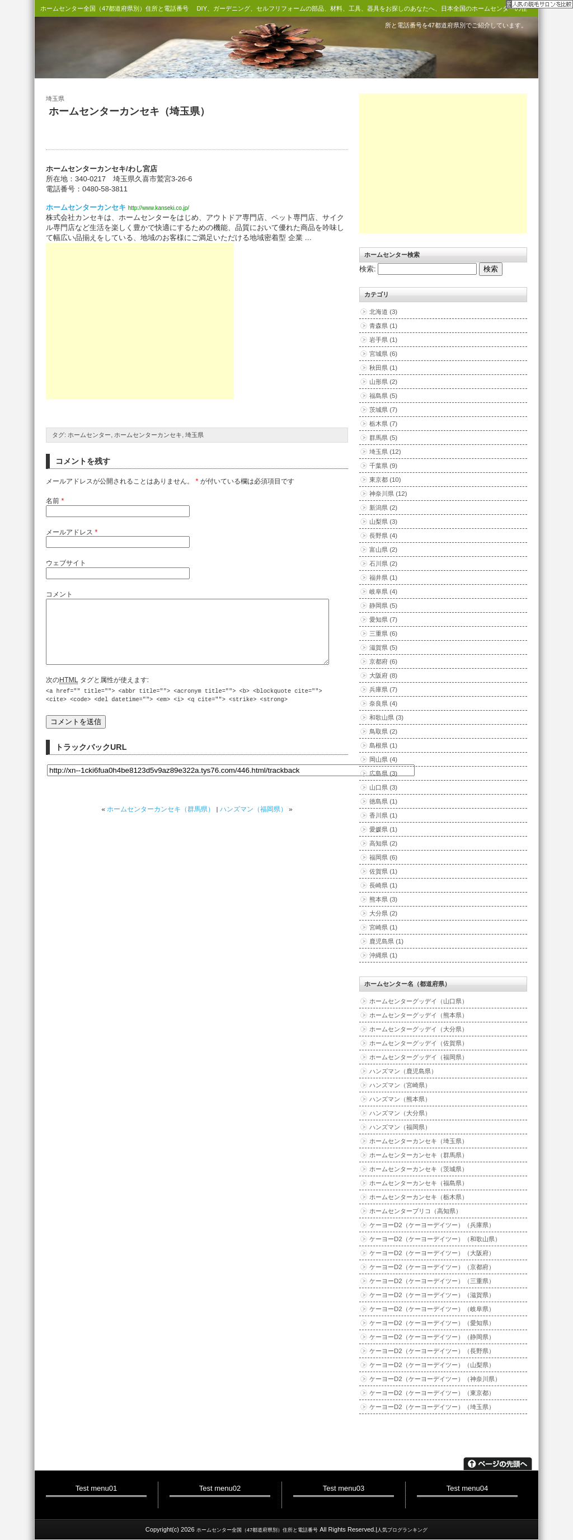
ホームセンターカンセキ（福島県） (418, 1183)
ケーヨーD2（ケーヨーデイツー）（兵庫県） (432, 1225)
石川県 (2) (383, 563)
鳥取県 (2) (383, 731)
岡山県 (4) (383, 759)
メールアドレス (69, 532)
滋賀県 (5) (383, 647)
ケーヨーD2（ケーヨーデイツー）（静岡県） (432, 1337)
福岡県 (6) (383, 857)
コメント (59, 594)
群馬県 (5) (383, 437)
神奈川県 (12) (388, 493)
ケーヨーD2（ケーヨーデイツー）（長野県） (432, 1351)
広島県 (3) (383, 773)
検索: (367, 269)
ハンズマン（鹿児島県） (403, 1071)
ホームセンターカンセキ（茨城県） (418, 1169)
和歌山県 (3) (386, 717)
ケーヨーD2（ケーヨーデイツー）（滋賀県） (432, 1295)
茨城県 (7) (383, 409)
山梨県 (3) (383, 521)
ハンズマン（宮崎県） (400, 1085)
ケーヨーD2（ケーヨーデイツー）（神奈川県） (435, 1378)
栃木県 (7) (383, 423)
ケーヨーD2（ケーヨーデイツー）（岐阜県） (432, 1309)
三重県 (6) (383, 633)
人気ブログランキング (402, 1530)
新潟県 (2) (383, 507)
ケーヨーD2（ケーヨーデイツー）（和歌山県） (435, 1239)
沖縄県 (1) (383, 955)
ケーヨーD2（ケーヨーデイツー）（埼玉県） (432, 1406)
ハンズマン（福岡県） (253, 822)
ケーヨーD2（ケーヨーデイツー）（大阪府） (432, 1253)
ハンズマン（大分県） (400, 1113)
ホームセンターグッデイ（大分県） (418, 1029)
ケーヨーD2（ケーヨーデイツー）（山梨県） (432, 1364)
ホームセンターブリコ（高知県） (415, 1211)
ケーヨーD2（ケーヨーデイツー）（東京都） (432, 1392)
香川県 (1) (383, 815)
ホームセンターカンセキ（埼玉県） (129, 111)
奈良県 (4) (383, 703)
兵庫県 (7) (383, 689)
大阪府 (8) (383, 675)
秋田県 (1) (383, 367)
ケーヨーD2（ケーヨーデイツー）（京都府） (432, 1267)
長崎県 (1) (383, 885)
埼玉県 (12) (385, 451)
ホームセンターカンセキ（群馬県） (160, 822)
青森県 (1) (383, 325)
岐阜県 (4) (383, 591)
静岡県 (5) (383, 605)
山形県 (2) (383, 381)
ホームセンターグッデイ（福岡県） (418, 1057)
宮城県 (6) (383, 353)
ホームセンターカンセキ (86, 207)
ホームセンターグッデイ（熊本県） (418, 1015)
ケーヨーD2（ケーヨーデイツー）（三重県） (432, 1281)
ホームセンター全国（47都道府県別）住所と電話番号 (114, 8)
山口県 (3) (383, 787)
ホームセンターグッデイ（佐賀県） (418, 1043)
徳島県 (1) (383, 801)
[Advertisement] (140, 321)
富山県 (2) (383, 549)
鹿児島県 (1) (386, 941)
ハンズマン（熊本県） (400, 1099)
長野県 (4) (383, 535)
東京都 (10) (385, 479)
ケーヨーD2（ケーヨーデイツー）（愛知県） (432, 1323)
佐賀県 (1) (383, 871)
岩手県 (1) (383, 339)
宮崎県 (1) (383, 927)
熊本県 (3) (383, 899)
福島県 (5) (383, 395)
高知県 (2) (383, 843)
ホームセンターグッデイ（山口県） (418, 1001)
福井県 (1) (383, 577)
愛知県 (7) (383, 619)
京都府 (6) (383, 661)
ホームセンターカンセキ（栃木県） (418, 1197)
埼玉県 (55, 98)
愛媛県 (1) (383, 829)
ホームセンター (89, 434)
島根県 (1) (383, 745)
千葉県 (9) (383, 465)
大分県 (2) (383, 913)
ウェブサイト (66, 563)
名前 (52, 501)
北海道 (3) (383, 311)
